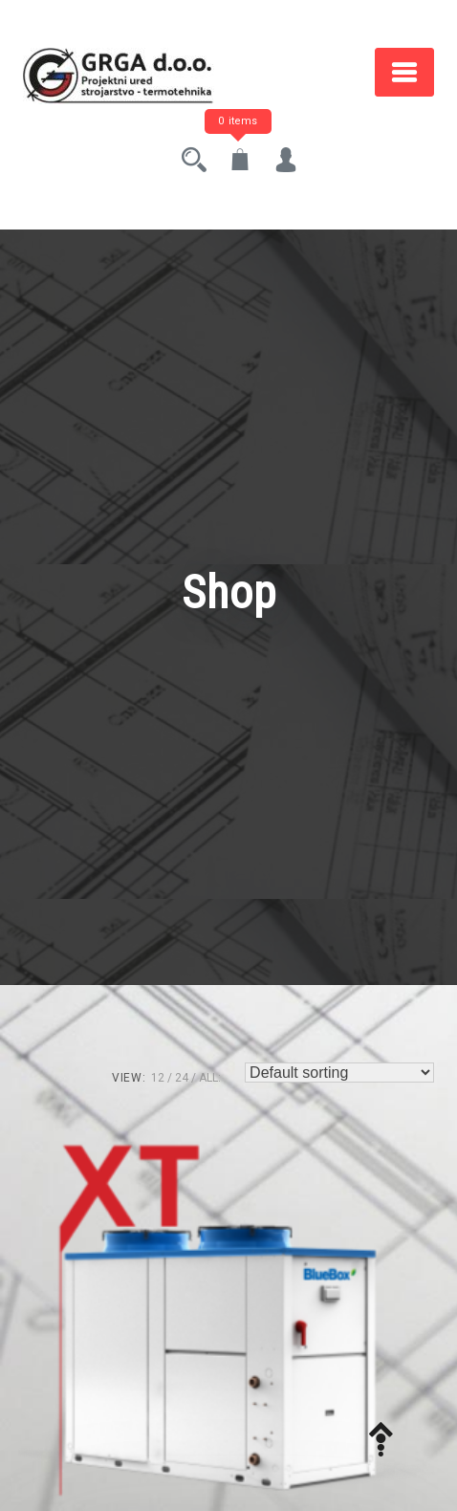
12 (157, 1077)
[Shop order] (339, 1072)
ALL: (210, 1077)
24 (181, 1077)
